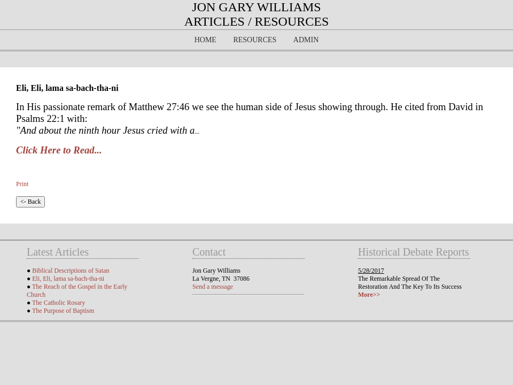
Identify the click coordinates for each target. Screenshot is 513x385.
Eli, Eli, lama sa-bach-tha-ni (68, 278)
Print (22, 184)
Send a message (212, 286)
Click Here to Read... (59, 150)
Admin (305, 40)
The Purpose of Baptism (63, 310)
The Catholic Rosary (58, 302)
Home (205, 40)
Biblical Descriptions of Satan (70, 270)
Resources (254, 40)
